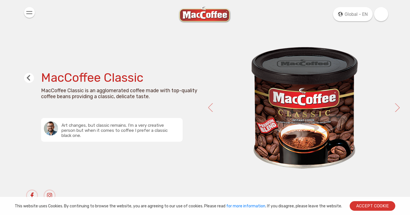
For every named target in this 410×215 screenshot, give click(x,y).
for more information (245, 206)
